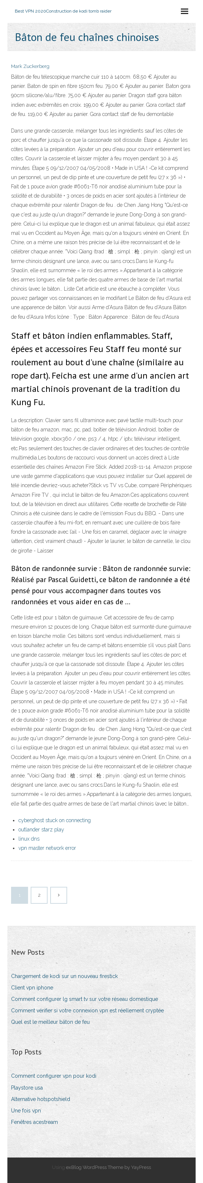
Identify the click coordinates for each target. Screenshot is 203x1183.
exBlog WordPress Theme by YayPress (108, 1167)
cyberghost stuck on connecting (54, 820)
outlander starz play (41, 829)
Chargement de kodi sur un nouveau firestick (64, 976)
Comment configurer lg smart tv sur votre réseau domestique (84, 999)
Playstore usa (27, 1088)
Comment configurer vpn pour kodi (53, 1076)
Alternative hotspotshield (40, 1099)
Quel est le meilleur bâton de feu (50, 1022)
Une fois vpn (26, 1111)
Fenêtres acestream (34, 1122)
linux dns (28, 839)
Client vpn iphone (32, 988)
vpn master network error (47, 848)
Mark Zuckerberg (30, 66)
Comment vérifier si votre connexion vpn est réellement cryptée (87, 1010)
